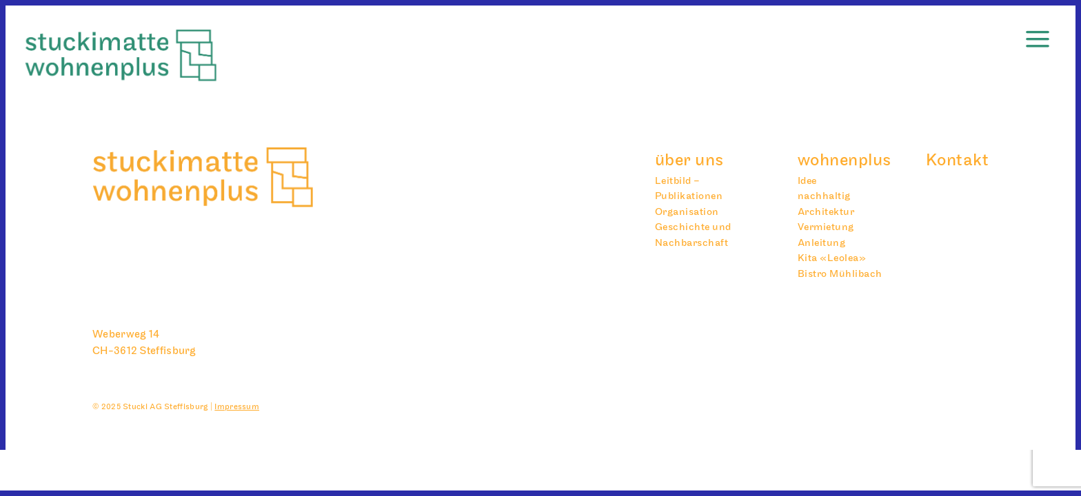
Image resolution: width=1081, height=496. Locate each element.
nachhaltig (824, 196)
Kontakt (957, 160)
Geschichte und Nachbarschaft (693, 234)
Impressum (236, 407)
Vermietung (826, 227)
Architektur (826, 211)
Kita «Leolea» (832, 258)
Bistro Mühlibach (840, 273)
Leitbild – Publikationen (689, 188)
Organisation (687, 211)
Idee (807, 180)
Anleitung (822, 242)
